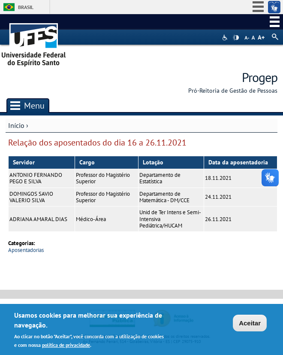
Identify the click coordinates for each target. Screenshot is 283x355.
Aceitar (250, 324)
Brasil (25, 7)
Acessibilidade (226, 37)
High (236, 38)
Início (16, 125)
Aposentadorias (26, 250)
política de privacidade (66, 346)
